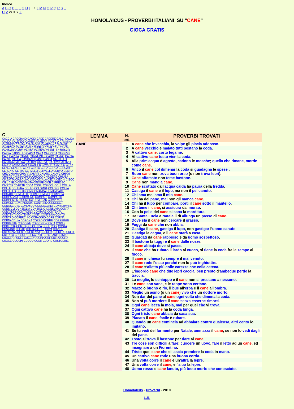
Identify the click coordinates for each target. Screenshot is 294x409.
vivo (185, 292)
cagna (155, 233)
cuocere (187, 343)
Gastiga (138, 229)
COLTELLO (9, 191)
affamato (149, 178)
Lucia (153, 216)
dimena (208, 296)
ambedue (228, 271)
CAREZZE (64, 153)
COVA (48, 229)
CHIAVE (55, 173)
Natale (168, 216)
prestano (208, 280)
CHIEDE (7, 176)
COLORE (53, 188)
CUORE (47, 240)
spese (222, 169)
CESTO (67, 170)
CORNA (59, 217)
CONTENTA (54, 211)
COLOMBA (40, 188)
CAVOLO (59, 165)
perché (171, 263)
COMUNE (8, 202)
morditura (195, 212)
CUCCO (29, 237)
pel (194, 190)
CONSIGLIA (23, 208)
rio (164, 288)
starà (183, 233)
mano (224, 352)
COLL (57, 185)
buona (182, 356)
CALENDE (18, 141)
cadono (184, 161)
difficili (161, 343)
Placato (138, 318)
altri (234, 322)
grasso (192, 220)
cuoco (192, 250)
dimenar (168, 169)
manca (187, 199)
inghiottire (207, 263)
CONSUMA (53, 208)
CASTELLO (60, 159)
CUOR (38, 240)
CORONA (26, 220)
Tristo (137, 352)
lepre (198, 360)
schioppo (163, 280)
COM (28, 191)
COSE (46, 226)
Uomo (137, 369)
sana (178, 212)
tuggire (160, 241)
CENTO (35, 167)
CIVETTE (19, 185)
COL (51, 185)
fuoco (137, 254)
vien (172, 157)
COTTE (39, 229)
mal (186, 258)
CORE (50, 217)
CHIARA (24, 173)
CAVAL (23, 165)
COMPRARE (55, 200)
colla (201, 267)
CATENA (19, 162)
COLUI (20, 191)
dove (161, 246)
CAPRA (30, 153)
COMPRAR (40, 200)
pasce (176, 246)
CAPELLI (51, 150)
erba (189, 288)
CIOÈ (48, 182)
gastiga (166, 229)
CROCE (7, 237)
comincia (170, 322)
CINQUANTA (25, 182)
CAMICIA (53, 141)
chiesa (154, 258)
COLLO (29, 188)
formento (165, 330)
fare (174, 343)
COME (34, 194)
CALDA (69, 138)
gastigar (202, 229)
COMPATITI (55, 197)
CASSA (47, 159)
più (162, 267)
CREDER (46, 232)
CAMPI (20, 147)
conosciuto (226, 369)
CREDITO (8, 235)
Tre (134, 343)
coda (207, 148)
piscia (196, 144)
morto (222, 292)
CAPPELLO (18, 153)
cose (142, 343)
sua (191, 313)
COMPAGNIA (10, 197)
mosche (203, 161)
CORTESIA (8, 226)
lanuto (172, 369)
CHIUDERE (50, 176)
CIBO (33, 179)
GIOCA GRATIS (147, 30)
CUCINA (39, 237)
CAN (28, 147)
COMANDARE (55, 191)
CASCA (16, 159)
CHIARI (34, 173)
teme (170, 178)
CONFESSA (41, 202)
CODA (29, 185)
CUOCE (7, 240)
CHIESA (18, 176)
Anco (136, 169)
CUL (47, 237)
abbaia (166, 313)
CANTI (19, 150)
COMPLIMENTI (11, 200)
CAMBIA (30, 141)
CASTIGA (8, 162)
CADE (40, 138)
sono (187, 284)
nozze (195, 241)
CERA (44, 167)
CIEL (5, 182)
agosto (169, 161)
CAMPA (20, 144)
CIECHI (60, 179)
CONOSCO (27, 205)
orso (184, 173)
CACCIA (7, 138)
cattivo (141, 152)
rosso (148, 369)
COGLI (38, 185)
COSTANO (8, 229)
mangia (156, 182)
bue (175, 288)
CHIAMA (13, 173)
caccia (188, 271)
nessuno (228, 280)
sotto (206, 203)
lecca (155, 305)
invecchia (160, 144)
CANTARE (8, 150)
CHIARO (45, 173)
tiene (208, 250)
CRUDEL (17, 237)
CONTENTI (9, 214)
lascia (177, 352)
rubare (179, 318)
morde (251, 161)
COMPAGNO (26, 197)
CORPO (38, 220)
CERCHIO (8, 170)
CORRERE (24, 223)
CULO (64, 237)
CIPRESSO (59, 182)
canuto (204, 190)
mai (164, 199)
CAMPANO (8, 147)
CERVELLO (45, 170)
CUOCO (28, 240)
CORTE (60, 223)
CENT (26, 167)
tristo (145, 313)
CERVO (58, 170)
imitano (138, 326)
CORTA (50, 223)
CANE (48, 147)
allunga (188, 216)
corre (154, 360)
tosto (163, 157)
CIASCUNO (22, 179)
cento (244, 322)
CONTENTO (23, 214)
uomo (217, 229)
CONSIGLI (8, 208)
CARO (50, 156)
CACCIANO (20, 138)
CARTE (6, 159)
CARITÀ (14, 156)
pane (154, 199)
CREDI (70, 232)
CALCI (60, 138)
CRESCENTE (35, 235)
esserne (199, 301)
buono (152, 288)
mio (169, 195)
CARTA (69, 156)
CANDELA (38, 147)
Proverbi (153, 390)
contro (206, 322)
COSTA (62, 226)
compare (170, 203)
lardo (177, 250)
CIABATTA (8, 179)
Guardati (139, 237)
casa (196, 233)
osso (159, 263)
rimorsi (213, 301)
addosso (210, 144)
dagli (255, 330)
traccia (138, 275)
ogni (180, 296)
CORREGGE (61, 220)
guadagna (203, 169)
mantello (223, 203)
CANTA (64, 147)
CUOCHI (17, 240)
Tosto (136, 339)
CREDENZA (32, 232)
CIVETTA (7, 185)
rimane (237, 161)
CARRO (59, 156)
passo (207, 216)
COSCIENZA (34, 226)
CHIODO (37, 176)
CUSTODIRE (61, 240)
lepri (215, 173)
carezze (182, 267)
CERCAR (64, 167)
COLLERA (18, 188)
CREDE (20, 232)
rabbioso (171, 237)
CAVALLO (48, 165)
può (193, 263)
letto (227, 343)
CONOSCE (56, 202)
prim (144, 161)
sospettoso (209, 237)
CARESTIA (50, 153)
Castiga (138, 190)
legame (175, 152)
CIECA (51, 179)
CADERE (50, 138)
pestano (191, 148)
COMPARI (41, 197)
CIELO (13, 182)
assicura (173, 207)
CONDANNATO (24, 202)
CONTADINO (25, 211)
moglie (143, 280)
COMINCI (44, 194)
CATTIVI (54, 162)
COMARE (8, 194)
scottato (149, 186)
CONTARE (40, 211)
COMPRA (27, 200)
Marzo (137, 288)
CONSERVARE (63, 205)
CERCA (53, 167)
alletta (152, 267)
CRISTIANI (50, 235)
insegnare (140, 347)
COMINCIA (57, 194)
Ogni (136, 305)
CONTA (64, 208)
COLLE (6, 188)
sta (144, 220)
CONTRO (8, 217)
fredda (218, 186)
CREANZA (8, 232)
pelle (148, 212)
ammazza (202, 330)
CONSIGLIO (38, 208)
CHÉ (5, 173)
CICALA (42, 179)
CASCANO (27, 159)
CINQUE (38, 182)
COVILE (58, 229)
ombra (220, 288)
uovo (205, 343)
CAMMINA (66, 141)
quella (217, 161)
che (148, 144)
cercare (175, 220)
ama (142, 195)
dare (186, 339)
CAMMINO (8, 144)
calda (181, 186)
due (170, 271)
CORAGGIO (38, 217)
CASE (38, 159)
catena (212, 267)
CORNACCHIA (11, 220)
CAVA (15, 165)
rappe (177, 284)
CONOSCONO (44, 205)
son (149, 284)
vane (158, 284)
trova (163, 173)
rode (148, 263)
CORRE (48, 220)
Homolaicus (133, 390)
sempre (172, 258)
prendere (192, 352)
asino (155, 292)
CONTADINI (9, 211)
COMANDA (39, 191)
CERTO (19, 170)
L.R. (147, 398)
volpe (180, 144)
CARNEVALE (38, 156)
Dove (136, 220)
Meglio (137, 292)
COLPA (64, 188)
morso (194, 207)
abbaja (150, 246)
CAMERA (41, 141)
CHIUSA (63, 176)
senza (185, 301)
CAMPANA (47, 144)
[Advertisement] (146, 82)
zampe (243, 250)
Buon (136, 173)
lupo (169, 190)
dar (143, 296)
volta (189, 296)
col (157, 169)
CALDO (6, 141)
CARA (39, 153)
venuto (197, 258)
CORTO (21, 226)
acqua (153, 161)
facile (164, 318)
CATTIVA (30, 162)
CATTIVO (65, 162)
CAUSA (6, 165)
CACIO (32, 138)
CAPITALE (64, 150)
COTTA (30, 229)
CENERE (16, 167)
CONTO (60, 214)
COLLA (66, 185)
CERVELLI (31, 170)
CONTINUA (48, 214)
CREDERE (59, 232)
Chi (135, 195)
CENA (69, 165)
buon (174, 173)
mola (169, 305)
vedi (145, 330)
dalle (184, 241)
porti (184, 203)
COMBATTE (22, 194)
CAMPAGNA (32, 144)
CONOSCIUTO (11, 205)
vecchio (151, 148)
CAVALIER (34, 165)
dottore (209, 292)
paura (197, 186)
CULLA (55, 237)
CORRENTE (9, 223)
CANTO (28, 150)
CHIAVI (65, 173)
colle (170, 267)
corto (163, 152)
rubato (163, 250)
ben (200, 271)
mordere (159, 301)
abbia (178, 224)
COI (45, 185)
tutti (179, 148)
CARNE (24, 156)
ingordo (142, 271)
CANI (56, 147)
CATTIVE (42, 162)
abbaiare (192, 322)
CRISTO (63, 235)
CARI (5, 156)
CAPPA (6, 153)
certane (199, 284)
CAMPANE (61, 144)
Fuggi (137, 224)
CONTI (36, 214)
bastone (183, 178)
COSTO (20, 229)
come (136, 165)
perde (242, 271)
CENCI (6, 167)
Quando (139, 322)
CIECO (70, 179)
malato (169, 148)
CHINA (27, 176)
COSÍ (54, 226)
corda (194, 356)
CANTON (39, 150)
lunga (188, 309)
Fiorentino (168, 347)
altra (185, 360)
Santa (142, 216)
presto (209, 271)
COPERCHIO (22, 217)
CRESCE (20, 235)
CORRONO (39, 223)
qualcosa (221, 322)
